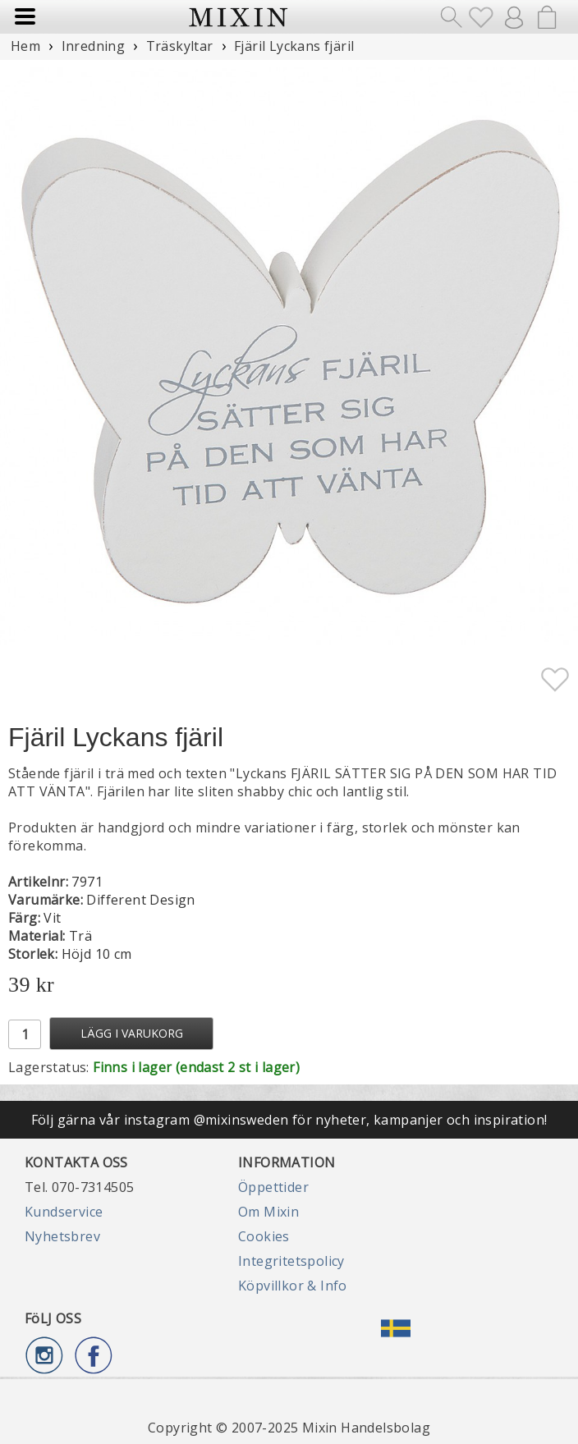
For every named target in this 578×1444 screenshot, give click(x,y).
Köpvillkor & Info (292, 1286)
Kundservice (64, 1212)
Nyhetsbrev (62, 1236)
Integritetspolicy (291, 1261)
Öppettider (273, 1187)
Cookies (264, 1236)
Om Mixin (268, 1212)
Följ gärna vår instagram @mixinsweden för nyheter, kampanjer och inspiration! (289, 1120)
